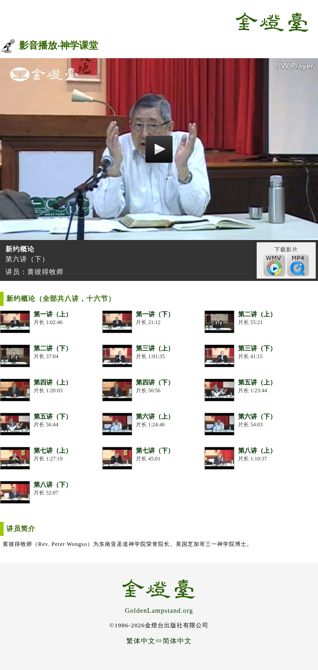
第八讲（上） (257, 450)
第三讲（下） (257, 348)
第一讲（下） (155, 314)
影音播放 (38, 45)
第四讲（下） (155, 382)
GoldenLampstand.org (159, 610)
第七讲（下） (155, 450)
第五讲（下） (53, 416)
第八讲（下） (53, 484)
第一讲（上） (53, 314)
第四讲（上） (53, 382)
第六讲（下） (257, 416)
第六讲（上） (155, 416)
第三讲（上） (155, 348)
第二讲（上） (257, 314)
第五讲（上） (257, 382)
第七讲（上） (53, 450)
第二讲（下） (53, 348)
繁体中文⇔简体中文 (159, 641)
